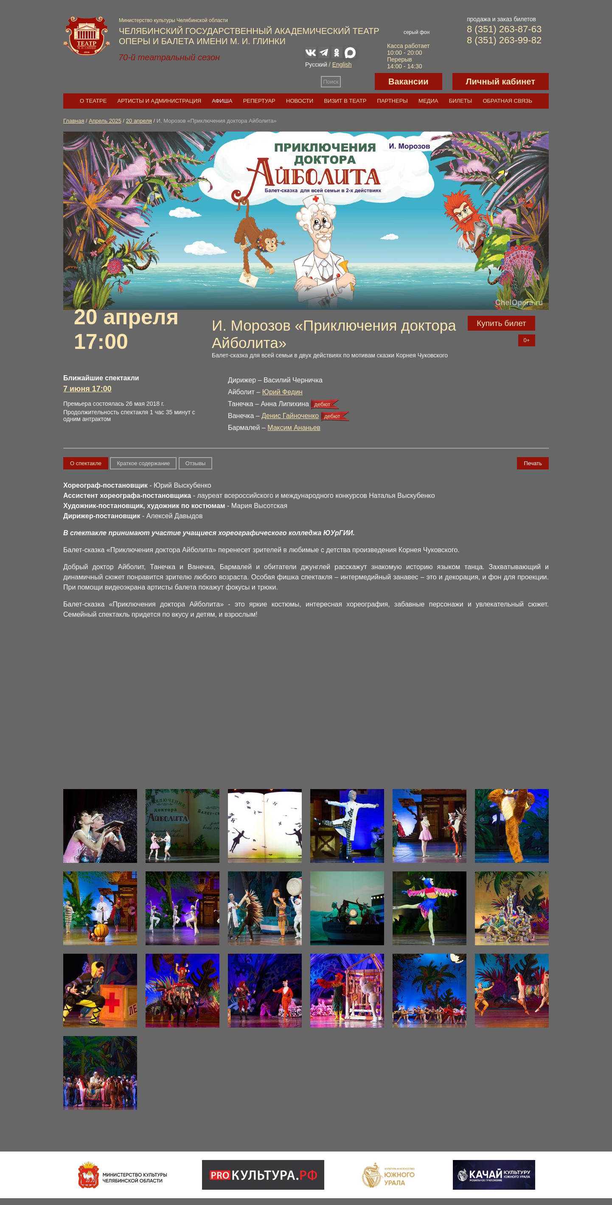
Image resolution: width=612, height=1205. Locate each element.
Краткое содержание (143, 463)
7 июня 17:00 (87, 389)
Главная (73, 121)
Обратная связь (507, 101)
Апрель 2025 (105, 121)
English (342, 64)
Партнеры (392, 101)
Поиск (331, 82)
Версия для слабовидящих (358, 81)
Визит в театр (345, 101)
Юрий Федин (282, 392)
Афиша (222, 101)
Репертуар (259, 101)
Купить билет (501, 323)
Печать (533, 463)
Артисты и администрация (160, 101)
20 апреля (139, 121)
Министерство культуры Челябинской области (173, 20)
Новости (299, 101)
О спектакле (85, 463)
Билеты (460, 101)
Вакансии (408, 81)
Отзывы (195, 463)
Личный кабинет (500, 81)
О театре (93, 101)
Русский (316, 64)
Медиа (428, 101)
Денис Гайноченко (290, 415)
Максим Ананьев (293, 427)
